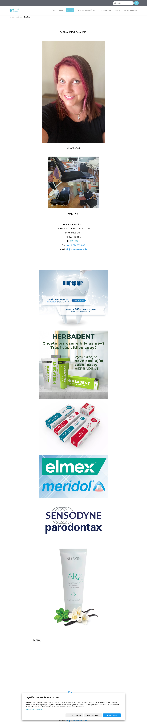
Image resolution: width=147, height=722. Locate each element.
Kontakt (70, 10)
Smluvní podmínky (130, 10)
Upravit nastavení (74, 715)
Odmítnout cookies (93, 715)
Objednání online (105, 10)
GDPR (117, 10)
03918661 (75, 240)
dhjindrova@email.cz (77, 249)
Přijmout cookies (112, 715)
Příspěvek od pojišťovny (85, 10)
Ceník (61, 10)
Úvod (54, 10)
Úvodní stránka (16, 17)
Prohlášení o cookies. (34, 709)
